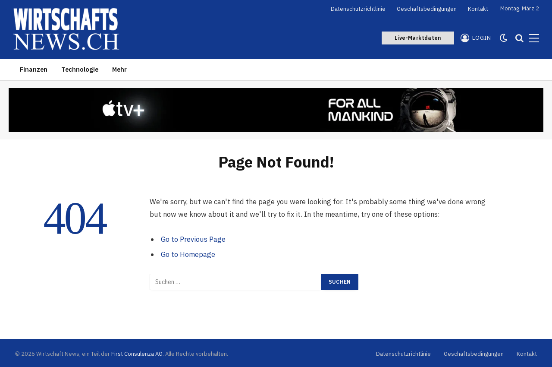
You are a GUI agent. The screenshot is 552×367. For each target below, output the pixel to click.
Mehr (119, 69)
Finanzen (33, 69)
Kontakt (478, 9)
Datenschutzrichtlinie (358, 9)
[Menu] (534, 38)
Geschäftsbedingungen (427, 9)
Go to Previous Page (193, 239)
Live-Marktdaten (418, 38)
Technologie (79, 69)
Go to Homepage (188, 254)
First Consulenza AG (137, 354)
